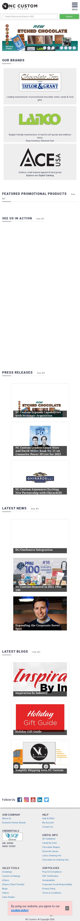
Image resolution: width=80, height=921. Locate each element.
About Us (6, 818)
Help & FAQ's (48, 818)
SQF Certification (50, 876)
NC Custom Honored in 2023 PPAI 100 (38, 586)
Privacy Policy (48, 888)
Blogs (5, 888)
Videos (5, 893)
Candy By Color (49, 843)
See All (40, 219)
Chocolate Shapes (51, 847)
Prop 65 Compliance (52, 872)
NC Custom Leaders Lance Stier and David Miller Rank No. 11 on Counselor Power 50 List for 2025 (38, 449)
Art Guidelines (49, 838)
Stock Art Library (50, 851)
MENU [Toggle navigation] (75, 8)
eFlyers (5, 880)
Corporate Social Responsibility (57, 884)
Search (69, 16)
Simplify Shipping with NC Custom (39, 768)
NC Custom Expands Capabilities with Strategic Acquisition (38, 412)
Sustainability (48, 880)
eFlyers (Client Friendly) (13, 884)
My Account (48, 822)
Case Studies (8, 897)
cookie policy (20, 910)
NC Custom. (31, 919)
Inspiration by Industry (32, 690)
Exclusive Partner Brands (14, 822)
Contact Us (47, 827)
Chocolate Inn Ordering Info (55, 859)
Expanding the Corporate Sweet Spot (38, 625)
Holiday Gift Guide (30, 729)
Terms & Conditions (51, 893)
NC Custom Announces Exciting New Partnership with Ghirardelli (39, 489)
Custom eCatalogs (11, 876)
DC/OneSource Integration (35, 547)
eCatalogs (7, 872)
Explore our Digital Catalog (40, 175)
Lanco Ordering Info (51, 855)
